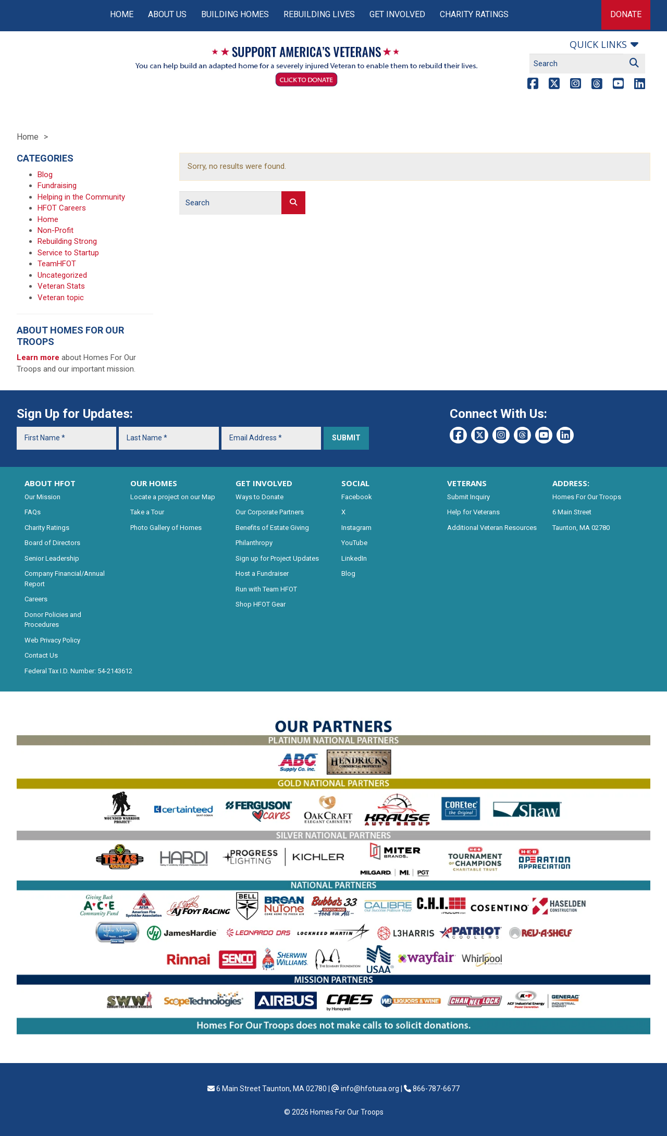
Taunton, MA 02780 (581, 528)
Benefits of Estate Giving (272, 528)
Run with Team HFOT (266, 589)
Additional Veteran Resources (492, 528)
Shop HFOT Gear (261, 604)
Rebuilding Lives (319, 14)
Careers (35, 599)
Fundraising (57, 185)
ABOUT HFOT (50, 483)
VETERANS (467, 483)
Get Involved (397, 14)
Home (121, 14)
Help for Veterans (473, 512)
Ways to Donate (259, 497)
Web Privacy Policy (52, 640)
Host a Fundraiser (262, 573)
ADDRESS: (570, 483)
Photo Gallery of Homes (166, 528)
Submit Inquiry (468, 497)
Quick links (598, 44)
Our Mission (42, 497)
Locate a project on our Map (172, 497)
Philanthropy (254, 543)
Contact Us (41, 655)
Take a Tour (147, 512)
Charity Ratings (474, 14)
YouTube (354, 543)
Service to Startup (68, 252)
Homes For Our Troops (586, 497)
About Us (167, 14)
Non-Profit (55, 230)
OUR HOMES (153, 483)
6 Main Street (571, 512)
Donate (625, 14)
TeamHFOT (57, 263)
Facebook (356, 497)
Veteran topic (61, 297)
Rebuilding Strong (67, 241)
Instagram (356, 528)
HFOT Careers (62, 208)
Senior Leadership (51, 558)
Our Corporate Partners (270, 512)
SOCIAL (355, 483)
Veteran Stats (61, 286)
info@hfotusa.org (370, 1088)
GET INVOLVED (264, 483)
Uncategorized (62, 275)
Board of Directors (52, 543)
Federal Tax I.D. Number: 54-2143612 (78, 671)
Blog (45, 174)
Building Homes (235, 14)
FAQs (32, 512)
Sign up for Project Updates (277, 558)
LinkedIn (354, 558)
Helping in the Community (81, 197)
